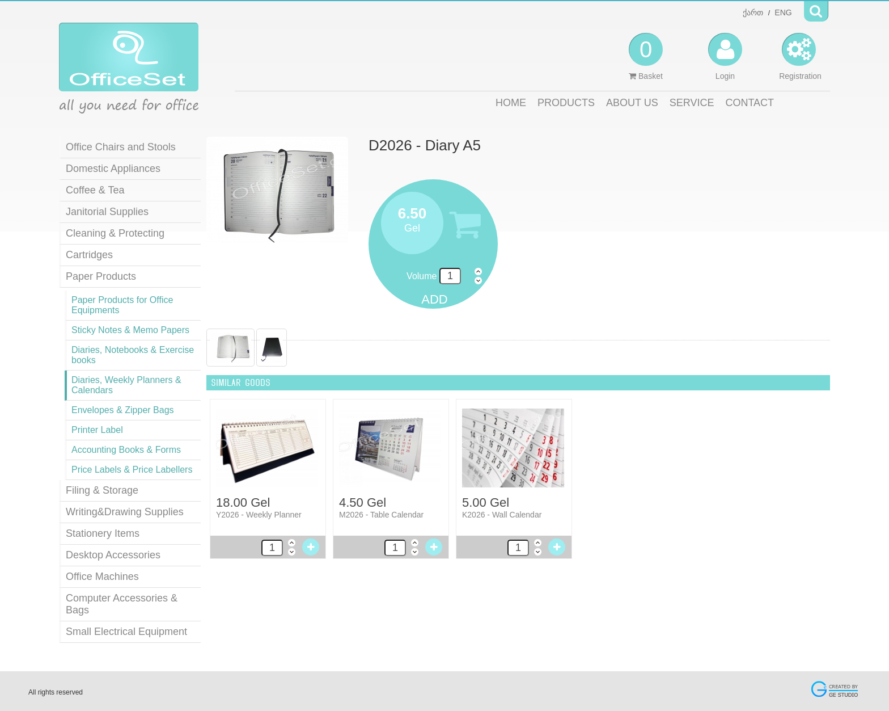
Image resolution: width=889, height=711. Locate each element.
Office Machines (102, 576)
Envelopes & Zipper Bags (122, 410)
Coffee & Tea (95, 190)
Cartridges (89, 254)
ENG (782, 12)
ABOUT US (632, 102)
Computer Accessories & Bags (121, 604)
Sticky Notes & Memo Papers (130, 330)
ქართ (753, 12)
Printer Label (97, 430)
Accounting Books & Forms (126, 450)
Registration (800, 57)
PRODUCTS (566, 102)
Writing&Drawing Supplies (125, 512)
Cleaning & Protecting (115, 233)
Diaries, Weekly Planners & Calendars (126, 385)
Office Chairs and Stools (121, 147)
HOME (511, 102)
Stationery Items (102, 533)
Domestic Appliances (113, 168)
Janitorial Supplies (107, 211)
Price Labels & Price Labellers (131, 469)
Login (725, 57)
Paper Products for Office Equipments (122, 305)
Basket (646, 57)
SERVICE (692, 102)
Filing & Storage (102, 490)
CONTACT (749, 102)
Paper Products (101, 276)
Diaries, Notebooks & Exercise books (132, 355)
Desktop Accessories (113, 555)
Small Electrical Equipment (126, 631)
